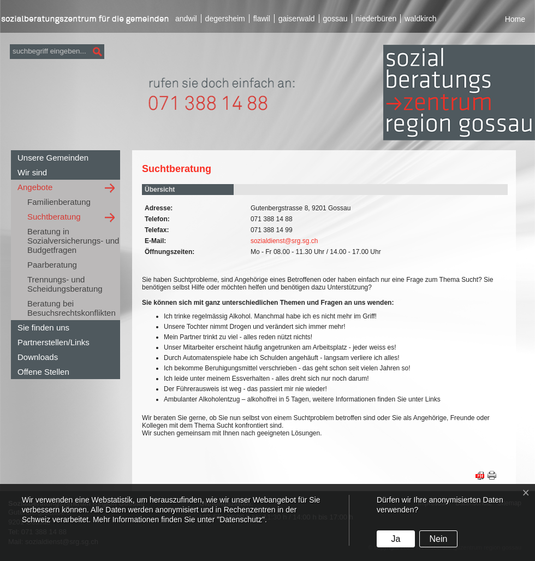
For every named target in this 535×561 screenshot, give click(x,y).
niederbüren (376, 18)
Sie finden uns (43, 327)
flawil (261, 18)
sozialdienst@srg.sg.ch (284, 241)
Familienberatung (59, 201)
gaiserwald (296, 18)
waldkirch (420, 18)
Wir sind (32, 172)
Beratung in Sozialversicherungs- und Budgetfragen (73, 241)
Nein (438, 539)
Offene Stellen (43, 371)
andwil (186, 18)
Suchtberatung (54, 216)
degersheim (225, 18)
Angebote (34, 187)
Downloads (37, 357)
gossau (335, 18)
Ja (395, 539)
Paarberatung (52, 264)
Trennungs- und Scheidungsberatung (65, 284)
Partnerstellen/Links (53, 342)
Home (515, 19)
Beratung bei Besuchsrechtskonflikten (71, 308)
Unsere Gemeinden (52, 157)
